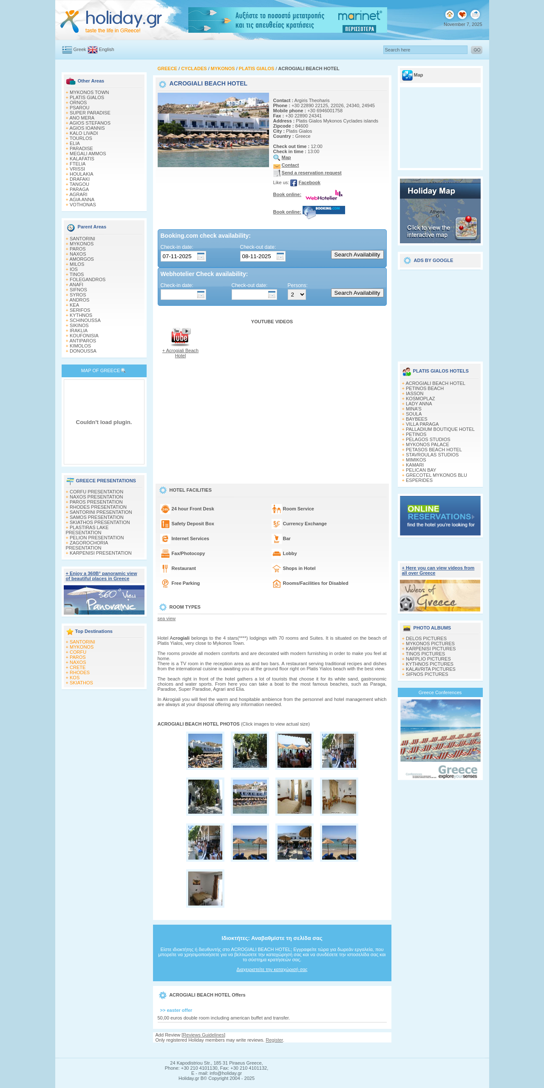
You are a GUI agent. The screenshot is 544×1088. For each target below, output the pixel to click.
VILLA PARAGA (422, 424)
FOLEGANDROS (87, 279)
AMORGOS (81, 259)
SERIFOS (80, 310)
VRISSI (77, 168)
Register (274, 1039)
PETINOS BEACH (425, 388)
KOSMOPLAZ (420, 398)
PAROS (78, 248)
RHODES (80, 672)
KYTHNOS (81, 315)
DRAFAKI (80, 179)
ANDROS (79, 299)
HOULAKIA (82, 174)
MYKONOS (82, 243)
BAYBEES (417, 419)
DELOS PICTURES (426, 638)
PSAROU (79, 107)
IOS (74, 269)
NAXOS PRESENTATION (96, 496)
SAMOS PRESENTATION (97, 517)
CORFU (78, 652)
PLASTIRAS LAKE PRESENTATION (87, 530)
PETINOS (416, 434)
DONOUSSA (83, 350)
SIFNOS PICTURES (427, 674)
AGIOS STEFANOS (89, 122)
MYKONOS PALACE (427, 444)
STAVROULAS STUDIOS (432, 454)
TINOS (77, 274)
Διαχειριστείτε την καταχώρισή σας (271, 969)
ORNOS (78, 102)
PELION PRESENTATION (97, 537)
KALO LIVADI (84, 133)
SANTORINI (82, 238)
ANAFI (76, 284)
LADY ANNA (419, 403)
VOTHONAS (83, 204)
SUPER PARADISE (90, 112)
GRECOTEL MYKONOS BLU (436, 475)
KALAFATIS (82, 158)
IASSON (415, 393)
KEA (74, 305)
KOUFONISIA (84, 335)
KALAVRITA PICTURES (431, 669)
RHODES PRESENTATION (98, 507)
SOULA (414, 413)
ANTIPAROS (82, 340)
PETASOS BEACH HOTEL (434, 449)
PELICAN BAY (421, 470)
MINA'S (414, 408)
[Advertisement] (440, 312)
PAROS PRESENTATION (96, 501)
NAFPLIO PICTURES (428, 658)
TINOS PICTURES (425, 653)
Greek (80, 49)
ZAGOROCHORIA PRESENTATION (87, 545)
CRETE (77, 667)
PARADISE (81, 148)
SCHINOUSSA (85, 320)
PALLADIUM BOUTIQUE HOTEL (440, 429)
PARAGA (79, 189)
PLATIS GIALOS (87, 97)
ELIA (75, 143)
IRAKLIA (79, 330)
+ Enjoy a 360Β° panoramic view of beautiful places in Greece (101, 576)
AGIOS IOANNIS (87, 128)
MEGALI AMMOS (88, 153)
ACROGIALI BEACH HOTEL (435, 383)
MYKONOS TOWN (89, 92)
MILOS (77, 264)
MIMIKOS (416, 459)
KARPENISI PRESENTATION (101, 552)
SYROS (78, 294)
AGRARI (78, 194)
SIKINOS (79, 325)
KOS (74, 677)
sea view (167, 618)
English (106, 49)
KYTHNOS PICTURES (429, 663)
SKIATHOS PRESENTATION (100, 522)
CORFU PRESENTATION (96, 491)
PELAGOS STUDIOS (428, 439)
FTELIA (77, 163)
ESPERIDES (419, 480)
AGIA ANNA (81, 199)
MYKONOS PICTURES (430, 643)
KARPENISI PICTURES (431, 648)
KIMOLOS (80, 345)
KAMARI (415, 464)
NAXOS (78, 253)
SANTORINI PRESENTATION (101, 512)
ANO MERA (81, 117)
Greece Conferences (440, 692)
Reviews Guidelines (203, 1034)
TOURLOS (81, 138)
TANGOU (79, 184)
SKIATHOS (81, 682)
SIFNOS (78, 289)
